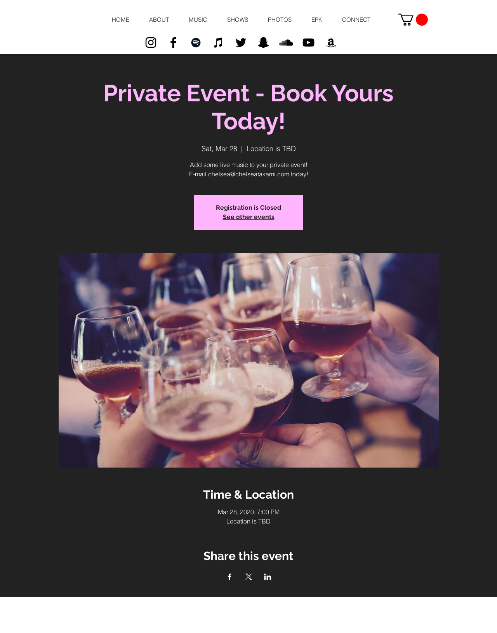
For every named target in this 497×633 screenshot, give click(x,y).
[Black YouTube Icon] (308, 42)
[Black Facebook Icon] (173, 42)
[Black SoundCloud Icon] (286, 42)
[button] (159, 20)
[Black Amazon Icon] (331, 42)
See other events (249, 217)
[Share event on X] (248, 577)
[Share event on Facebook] (229, 577)
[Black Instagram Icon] (151, 42)
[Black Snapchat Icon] (263, 42)
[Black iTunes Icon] (218, 42)
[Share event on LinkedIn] (267, 577)
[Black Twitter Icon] (241, 42)
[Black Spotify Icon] (196, 42)
